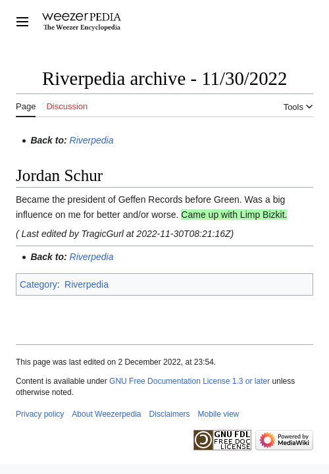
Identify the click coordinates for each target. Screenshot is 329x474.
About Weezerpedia (106, 414)
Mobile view (219, 414)
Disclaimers (169, 414)
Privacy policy (40, 414)
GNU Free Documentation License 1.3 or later (189, 381)
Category (38, 284)
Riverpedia (92, 140)
